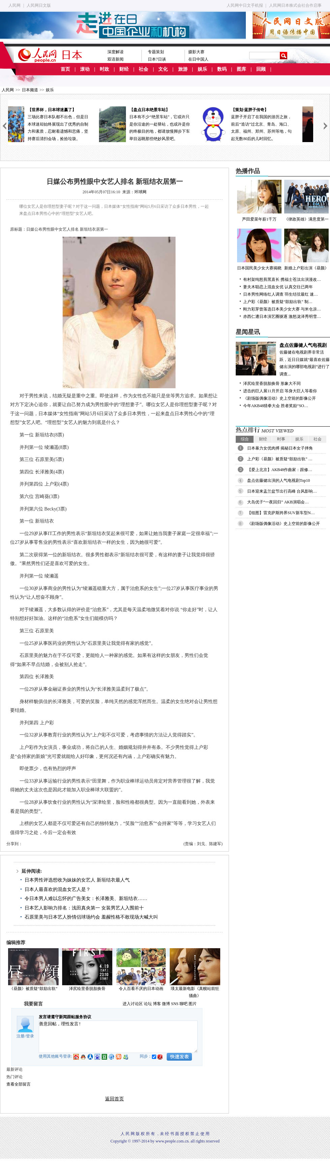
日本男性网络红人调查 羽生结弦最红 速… (280, 294)
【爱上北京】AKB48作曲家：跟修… (279, 469)
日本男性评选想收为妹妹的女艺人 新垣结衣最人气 (77, 880)
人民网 (14, 5)
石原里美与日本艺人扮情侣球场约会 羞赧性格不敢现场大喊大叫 (91, 917)
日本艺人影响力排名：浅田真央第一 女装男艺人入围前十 (84, 907)
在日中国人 (198, 59)
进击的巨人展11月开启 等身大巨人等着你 (280, 391)
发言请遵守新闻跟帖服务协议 (65, 1017)
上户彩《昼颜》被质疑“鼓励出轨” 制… (277, 301)
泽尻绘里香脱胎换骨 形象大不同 (272, 383)
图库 (241, 69)
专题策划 (156, 51)
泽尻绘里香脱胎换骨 (87, 988)
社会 (143, 69)
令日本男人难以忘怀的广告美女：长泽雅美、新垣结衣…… (86, 898)
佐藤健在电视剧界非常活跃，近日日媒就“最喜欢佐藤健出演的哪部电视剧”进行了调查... (283, 359)
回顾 (261, 69)
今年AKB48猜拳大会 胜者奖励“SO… (275, 405)
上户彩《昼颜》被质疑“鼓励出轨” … (279, 459)
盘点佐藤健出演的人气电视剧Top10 (278, 480)
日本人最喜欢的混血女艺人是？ (58, 889)
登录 (30, 1036)
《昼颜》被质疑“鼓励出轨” (33, 988)
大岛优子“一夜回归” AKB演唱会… (278, 502)
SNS (174, 1003)
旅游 (183, 69)
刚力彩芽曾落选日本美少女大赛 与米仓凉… (282, 309)
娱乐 (202, 69)
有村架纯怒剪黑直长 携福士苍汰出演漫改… (282, 279)
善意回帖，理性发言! (118, 1037)
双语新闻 (115, 59)
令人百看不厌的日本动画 (141, 988)
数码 (222, 69)
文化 (163, 69)
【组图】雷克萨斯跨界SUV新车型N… (281, 512)
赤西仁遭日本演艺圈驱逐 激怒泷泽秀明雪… (282, 316)
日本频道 (30, 90)
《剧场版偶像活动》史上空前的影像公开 (279, 398)
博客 (157, 1003)
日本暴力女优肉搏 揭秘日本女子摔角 (280, 448)
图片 (193, 1003)
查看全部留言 (18, 1084)
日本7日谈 (157, 59)
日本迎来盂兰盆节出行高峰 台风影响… (282, 491)
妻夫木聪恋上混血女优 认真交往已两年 (278, 287)
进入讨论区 (133, 1003)
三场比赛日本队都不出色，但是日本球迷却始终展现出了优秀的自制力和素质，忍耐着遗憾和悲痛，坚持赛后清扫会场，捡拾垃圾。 (58, 123)
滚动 (85, 69)
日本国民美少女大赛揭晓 (259, 249)
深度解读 (115, 51)
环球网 (140, 192)
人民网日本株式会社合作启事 (295, 5)
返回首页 (114, 1098)
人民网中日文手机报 (245, 5)
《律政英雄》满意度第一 (306, 201)
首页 (65, 69)
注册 (20, 1036)
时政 (104, 69)
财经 (124, 69)
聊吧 (183, 1003)
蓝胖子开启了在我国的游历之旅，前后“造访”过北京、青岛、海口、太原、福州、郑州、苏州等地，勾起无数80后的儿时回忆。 (262, 123)
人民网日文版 (39, 5)
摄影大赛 (196, 51)
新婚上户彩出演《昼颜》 (306, 249)
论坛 (148, 1003)
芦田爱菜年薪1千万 (259, 201)
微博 (166, 1003)
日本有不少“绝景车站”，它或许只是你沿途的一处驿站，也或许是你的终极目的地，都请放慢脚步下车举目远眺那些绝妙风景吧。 (160, 123)
